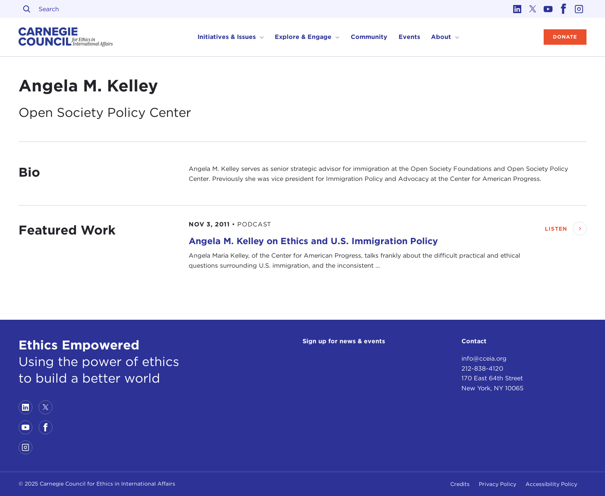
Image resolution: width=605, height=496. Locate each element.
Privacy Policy (497, 484)
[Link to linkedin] (517, 9)
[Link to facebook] (563, 9)
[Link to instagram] (578, 9)
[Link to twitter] (532, 9)
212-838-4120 (482, 368)
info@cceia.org (484, 358)
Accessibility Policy (551, 484)
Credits (460, 484)
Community (369, 36)
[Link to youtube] (548, 9)
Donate (565, 37)
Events (409, 36)
